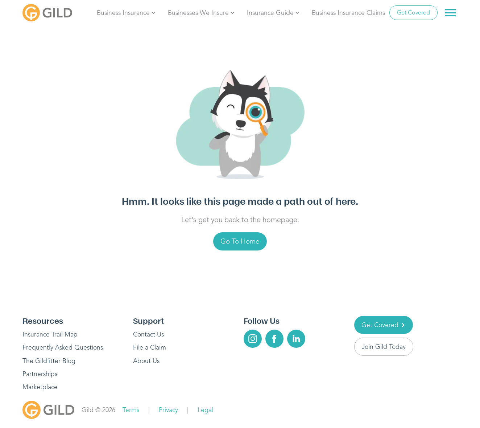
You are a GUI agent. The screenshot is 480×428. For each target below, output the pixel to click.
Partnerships (39, 374)
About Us (146, 360)
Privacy (168, 409)
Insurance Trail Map (50, 334)
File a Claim (149, 347)
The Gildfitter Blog (48, 360)
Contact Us (148, 334)
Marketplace (40, 387)
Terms (131, 409)
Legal (205, 409)
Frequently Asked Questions (62, 347)
